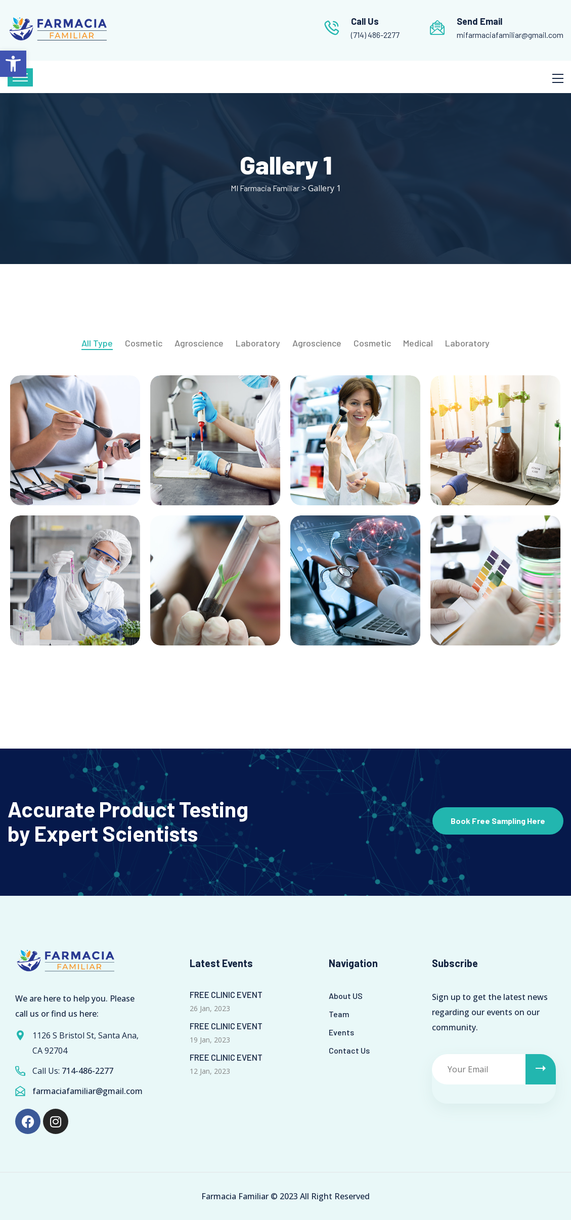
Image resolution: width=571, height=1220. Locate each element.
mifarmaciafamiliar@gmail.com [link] (510, 34)
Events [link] (341, 1032)
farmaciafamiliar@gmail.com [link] (87, 1091)
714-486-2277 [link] (87, 1070)
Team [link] (339, 1014)
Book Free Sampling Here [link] (498, 820)
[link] (13, 64)
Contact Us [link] (349, 1050)
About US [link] (346, 995)
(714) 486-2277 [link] (375, 34)
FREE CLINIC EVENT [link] (226, 994)
